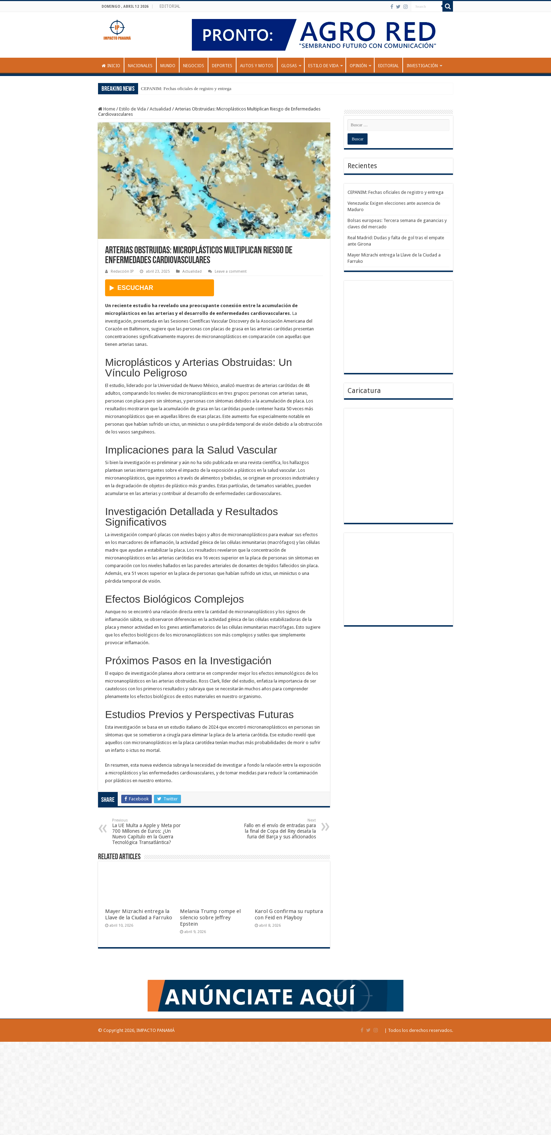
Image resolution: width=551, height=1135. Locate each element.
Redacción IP (122, 271)
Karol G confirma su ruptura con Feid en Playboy (289, 914)
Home (106, 109)
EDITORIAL (170, 6)
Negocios (193, 65)
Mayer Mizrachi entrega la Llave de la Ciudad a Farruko (138, 914)
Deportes (222, 65)
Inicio (111, 65)
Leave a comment (231, 271)
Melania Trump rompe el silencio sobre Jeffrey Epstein (210, 917)
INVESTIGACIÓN (422, 65)
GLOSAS (289, 65)
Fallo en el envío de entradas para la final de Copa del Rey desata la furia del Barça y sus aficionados (280, 828)
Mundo (167, 65)
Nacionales (140, 65)
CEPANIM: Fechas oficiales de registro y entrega (186, 88)
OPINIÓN (358, 65)
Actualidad (160, 109)
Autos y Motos (256, 65)
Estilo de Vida (323, 65)
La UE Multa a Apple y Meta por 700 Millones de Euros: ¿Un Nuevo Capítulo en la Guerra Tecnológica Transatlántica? (148, 831)
